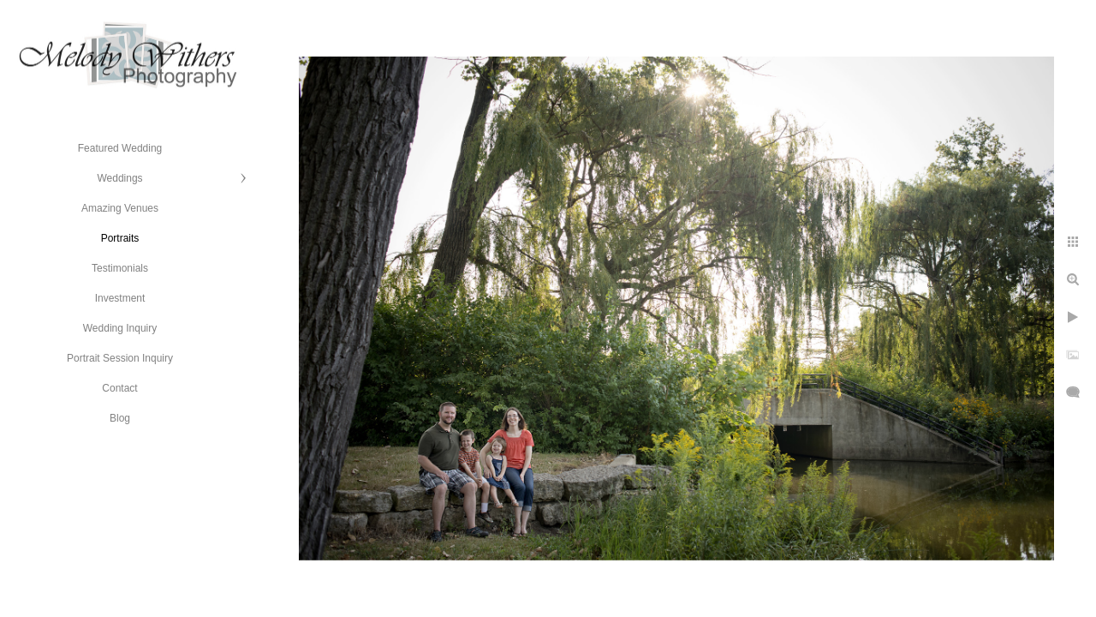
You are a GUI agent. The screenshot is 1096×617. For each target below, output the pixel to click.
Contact (119, 388)
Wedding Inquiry (120, 328)
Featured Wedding (120, 148)
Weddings (119, 178)
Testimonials (120, 268)
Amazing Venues (119, 208)
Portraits (120, 238)
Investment (120, 298)
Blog (120, 418)
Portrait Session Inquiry (120, 358)
